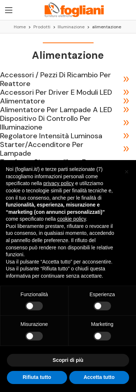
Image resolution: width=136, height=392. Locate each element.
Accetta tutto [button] (99, 377)
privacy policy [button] (59, 183)
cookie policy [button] (71, 219)
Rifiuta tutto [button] (36, 377)
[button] (126, 171)
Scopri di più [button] (68, 360)
